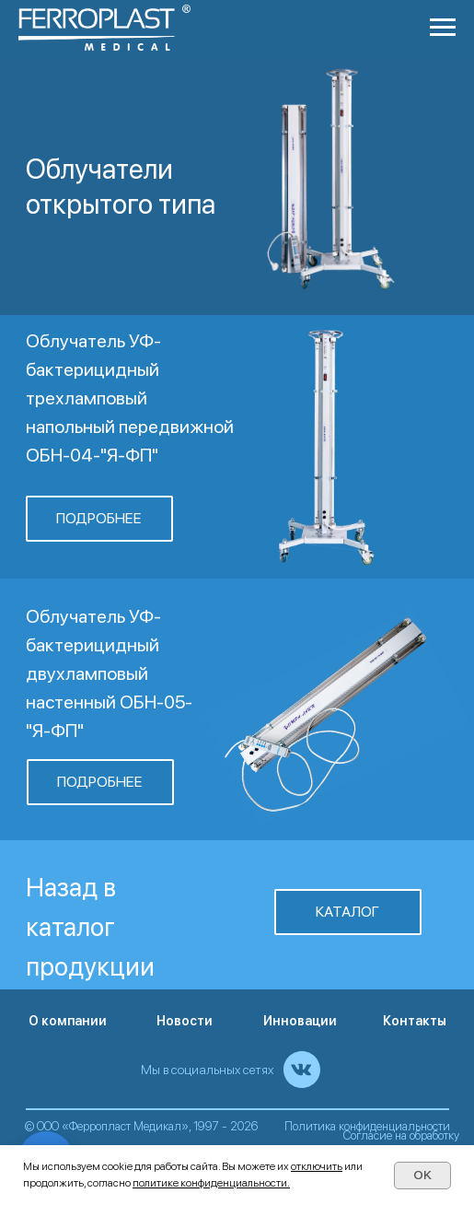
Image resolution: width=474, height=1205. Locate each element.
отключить (316, 1166)
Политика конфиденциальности (367, 1126)
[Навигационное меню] (443, 27)
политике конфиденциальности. (211, 1182)
